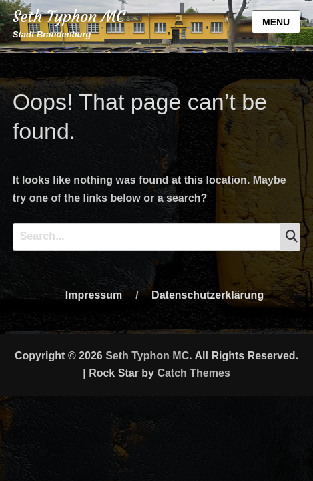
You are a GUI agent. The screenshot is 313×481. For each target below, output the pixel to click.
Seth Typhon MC (69, 17)
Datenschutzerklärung (207, 295)
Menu (276, 22)
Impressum (93, 295)
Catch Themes (193, 373)
